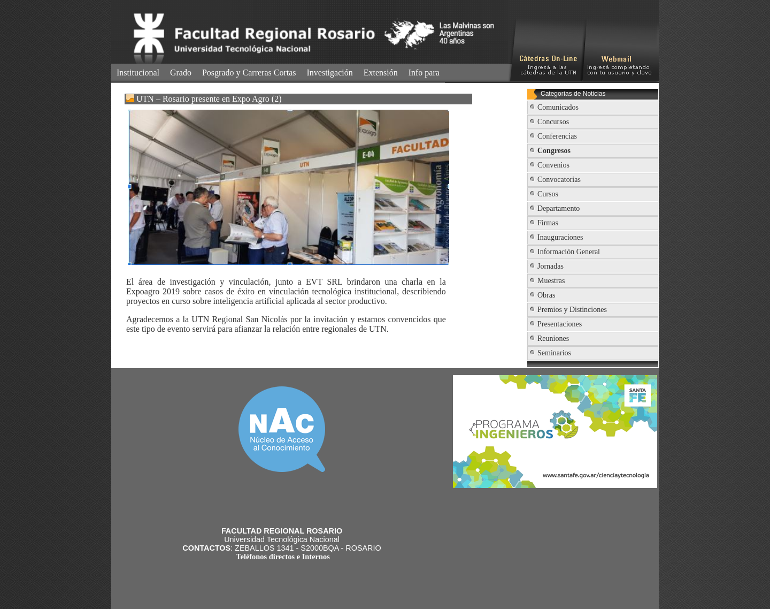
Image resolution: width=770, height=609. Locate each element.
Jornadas (550, 266)
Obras (546, 295)
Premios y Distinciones (572, 310)
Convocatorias (559, 180)
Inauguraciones (560, 237)
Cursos (547, 194)
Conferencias (557, 136)
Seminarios (554, 353)
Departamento (558, 208)
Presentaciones (559, 324)
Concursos (553, 122)
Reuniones (553, 338)
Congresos (554, 151)
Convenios (553, 165)
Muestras (551, 281)
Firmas (547, 223)
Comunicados (558, 107)
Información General (568, 252)
